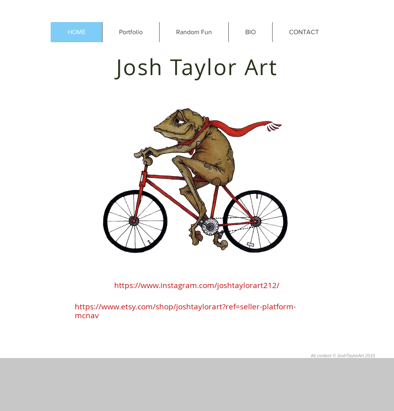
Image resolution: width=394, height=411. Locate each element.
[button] (130, 32)
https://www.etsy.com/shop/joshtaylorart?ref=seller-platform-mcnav (185, 311)
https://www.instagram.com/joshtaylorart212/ (196, 285)
